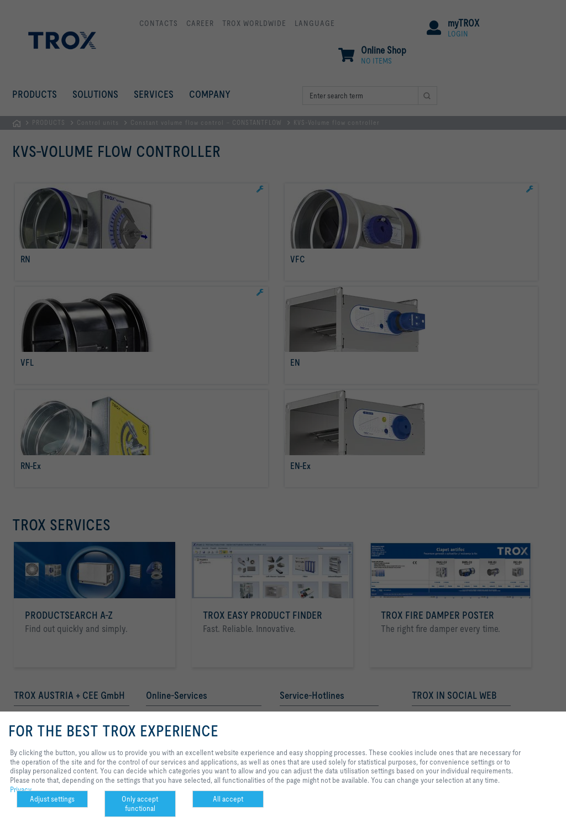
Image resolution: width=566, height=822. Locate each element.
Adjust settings (52, 798)
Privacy (21, 789)
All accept (228, 798)
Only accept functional (140, 803)
